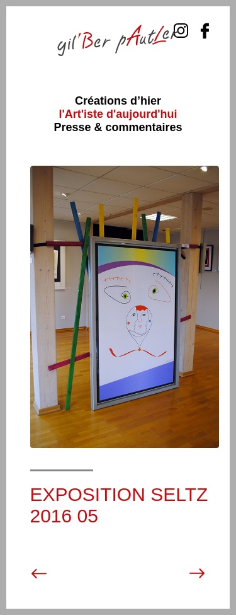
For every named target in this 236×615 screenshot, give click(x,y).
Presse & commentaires (117, 127)
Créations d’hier (118, 101)
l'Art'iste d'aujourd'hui (118, 114)
